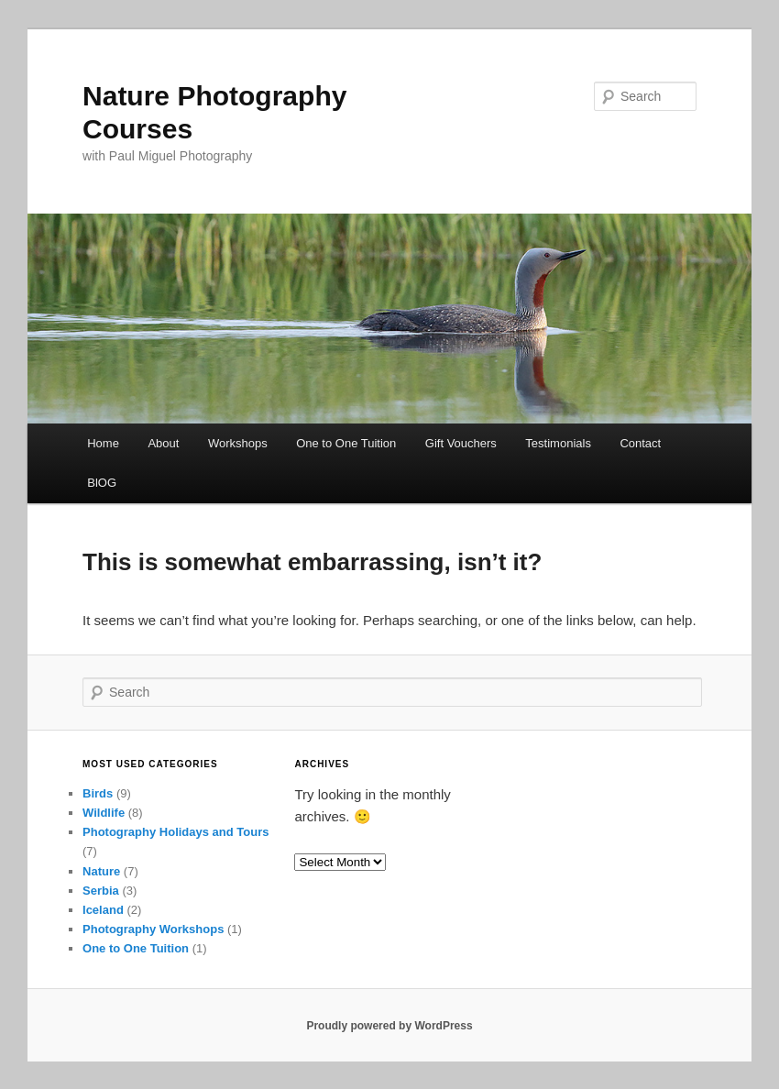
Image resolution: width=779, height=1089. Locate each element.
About (163, 443)
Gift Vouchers (461, 443)
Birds (97, 793)
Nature (101, 871)
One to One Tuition (346, 443)
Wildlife (103, 813)
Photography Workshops (153, 929)
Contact (640, 443)
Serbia (100, 890)
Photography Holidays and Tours (175, 832)
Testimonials (558, 443)
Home (103, 443)
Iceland (103, 910)
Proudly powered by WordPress (389, 1025)
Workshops (238, 443)
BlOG (101, 483)
